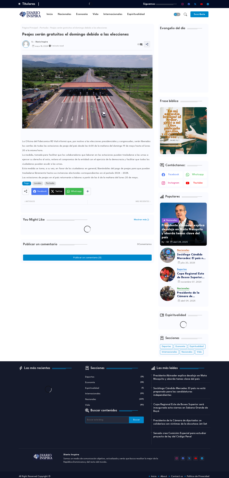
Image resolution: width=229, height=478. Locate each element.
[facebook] (188, 4)
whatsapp (198, 174)
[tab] (49, 14)
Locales (37, 183)
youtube (198, 183)
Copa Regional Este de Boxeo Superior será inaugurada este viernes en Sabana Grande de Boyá (192, 275)
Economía (82, 14)
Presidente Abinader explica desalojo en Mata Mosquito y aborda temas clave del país (180, 377)
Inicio (50, 14)
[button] (177, 14)
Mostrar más (140, 220)
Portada (44, 28)
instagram (173, 183)
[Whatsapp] (74, 191)
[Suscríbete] (199, 14)
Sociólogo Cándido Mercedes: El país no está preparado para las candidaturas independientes (191, 256)
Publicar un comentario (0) (87, 257)
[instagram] (182, 4)
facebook (173, 174)
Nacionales (64, 14)
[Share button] (87, 191)
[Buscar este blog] (107, 420)
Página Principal (30, 28)
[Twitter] (56, 191)
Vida (95, 14)
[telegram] (207, 4)
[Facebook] (39, 191)
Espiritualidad (136, 14)
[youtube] (201, 4)
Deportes (166, 346)
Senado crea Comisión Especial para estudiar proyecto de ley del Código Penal (179, 435)
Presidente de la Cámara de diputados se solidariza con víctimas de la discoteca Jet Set (189, 294)
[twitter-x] (195, 4)
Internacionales (112, 14)
